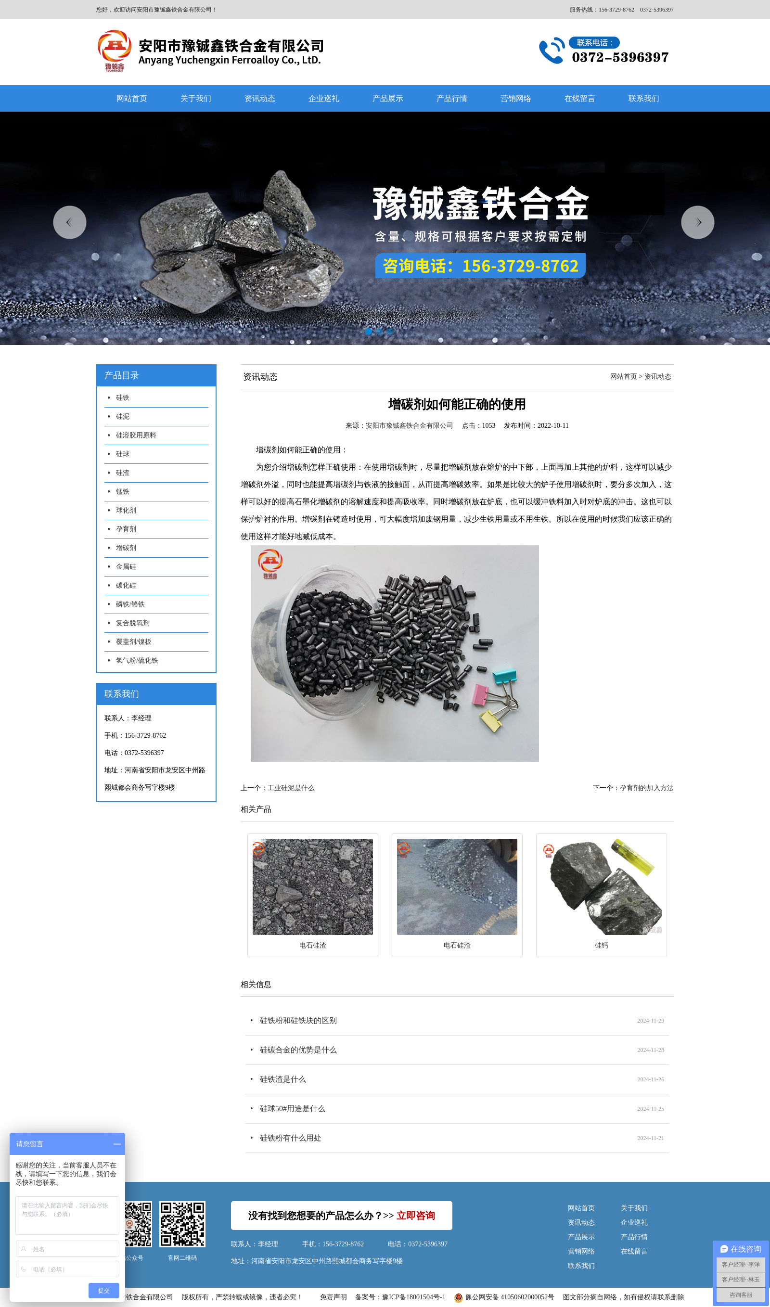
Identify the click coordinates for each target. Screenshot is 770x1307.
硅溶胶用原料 (136, 435)
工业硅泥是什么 (291, 788)
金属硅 (126, 566)
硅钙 (601, 945)
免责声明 (333, 1297)
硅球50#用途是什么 (292, 1108)
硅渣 (122, 472)
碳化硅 (126, 585)
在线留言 (580, 98)
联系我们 (644, 98)
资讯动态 (259, 98)
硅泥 (122, 416)
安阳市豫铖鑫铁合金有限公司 (409, 425)
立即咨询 (416, 1215)
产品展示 (387, 98)
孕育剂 (126, 529)
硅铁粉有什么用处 (290, 1138)
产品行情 (451, 98)
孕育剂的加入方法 (647, 788)
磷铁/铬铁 (130, 604)
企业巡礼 (323, 98)
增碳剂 (126, 547)
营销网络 (515, 98)
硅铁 (122, 397)
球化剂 (126, 510)
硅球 (122, 454)
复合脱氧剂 (133, 623)
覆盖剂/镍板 (134, 641)
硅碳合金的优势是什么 (298, 1050)
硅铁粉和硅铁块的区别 (298, 1020)
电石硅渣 (312, 945)
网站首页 (131, 98)
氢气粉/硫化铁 (137, 660)
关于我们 (195, 98)
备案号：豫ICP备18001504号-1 (400, 1297)
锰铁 (122, 491)
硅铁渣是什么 (283, 1079)
